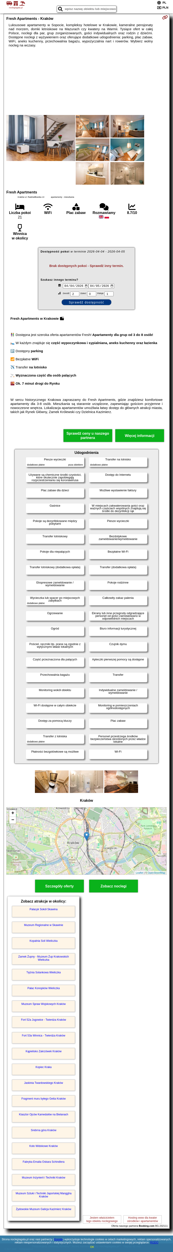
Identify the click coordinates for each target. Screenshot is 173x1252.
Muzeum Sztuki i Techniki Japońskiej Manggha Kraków (43, 1195)
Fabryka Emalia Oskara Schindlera (43, 1161)
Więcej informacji (139, 436)
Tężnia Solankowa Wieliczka (43, 972)
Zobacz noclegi (113, 886)
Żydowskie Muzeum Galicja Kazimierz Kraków (43, 1209)
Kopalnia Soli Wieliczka (43, 940)
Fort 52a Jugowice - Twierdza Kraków (43, 1019)
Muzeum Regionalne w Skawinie (43, 925)
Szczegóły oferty (59, 886)
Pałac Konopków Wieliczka (43, 988)
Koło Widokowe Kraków (43, 1146)
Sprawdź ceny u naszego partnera (87, 436)
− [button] (12, 820)
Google (58, 1239)
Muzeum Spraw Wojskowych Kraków (43, 1004)
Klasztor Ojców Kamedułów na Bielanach (43, 1114)
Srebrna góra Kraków (43, 1130)
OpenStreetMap (156, 872)
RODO (154, 1242)
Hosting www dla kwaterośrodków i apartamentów (142, 1219)
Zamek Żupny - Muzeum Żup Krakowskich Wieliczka (43, 958)
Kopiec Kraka (44, 1067)
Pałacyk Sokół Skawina (43, 909)
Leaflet (139, 872)
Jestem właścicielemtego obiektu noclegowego (102, 1219)
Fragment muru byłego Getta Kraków (43, 1098)
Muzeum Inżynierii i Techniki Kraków (43, 1177)
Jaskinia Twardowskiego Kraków (43, 1082)
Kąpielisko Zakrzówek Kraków (43, 1051)
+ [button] (12, 813)
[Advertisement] (86, 81)
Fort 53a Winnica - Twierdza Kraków (43, 1035)
